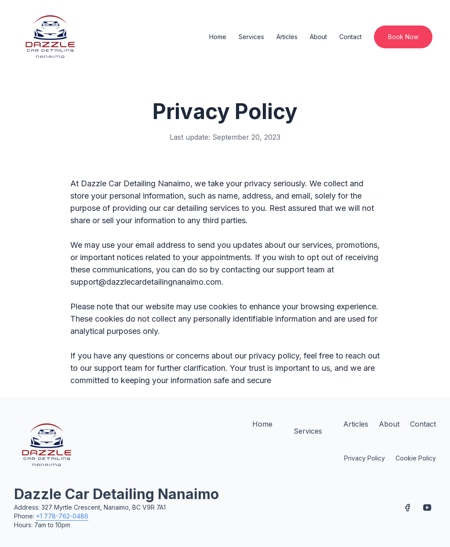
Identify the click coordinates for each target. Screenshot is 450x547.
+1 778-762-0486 (62, 516)
